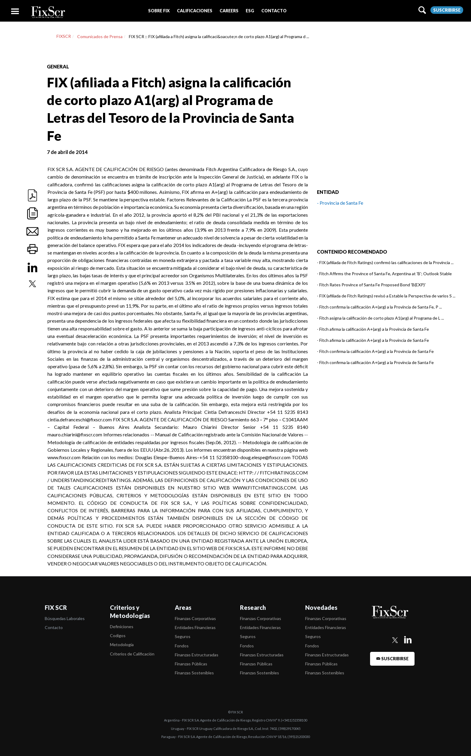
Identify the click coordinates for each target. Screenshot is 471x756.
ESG (250, 10)
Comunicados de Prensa (100, 36)
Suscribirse (446, 10)
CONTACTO (274, 10)
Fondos (182, 645)
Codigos (118, 635)
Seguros (182, 636)
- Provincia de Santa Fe (340, 203)
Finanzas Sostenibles (194, 672)
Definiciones (121, 626)
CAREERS (229, 10)
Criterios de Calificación (132, 653)
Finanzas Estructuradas (196, 654)
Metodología (122, 644)
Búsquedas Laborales (65, 618)
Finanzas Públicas (191, 663)
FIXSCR (63, 36)
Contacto (54, 627)
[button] (159, 10)
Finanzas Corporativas (195, 618)
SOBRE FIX (159, 10)
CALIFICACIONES (194, 10)
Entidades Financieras (195, 627)
